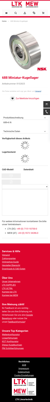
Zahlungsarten (9, 258)
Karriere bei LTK (9, 292)
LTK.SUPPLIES (9, 285)
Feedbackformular (16, 322)
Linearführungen (10, 338)
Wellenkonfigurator (11, 334)
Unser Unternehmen (11, 281)
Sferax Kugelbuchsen (12, 345)
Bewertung (7, 318)
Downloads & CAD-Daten (13, 269)
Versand (38, 91)
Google (29, 315)
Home (4, 21)
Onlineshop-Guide (10, 262)
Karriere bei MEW (10, 295)
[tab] (25, 117)
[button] (24, 98)
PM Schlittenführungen (13, 348)
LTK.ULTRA (7, 288)
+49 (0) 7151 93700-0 (27, 229)
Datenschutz (24, 372)
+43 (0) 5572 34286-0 (28, 233)
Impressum (24, 368)
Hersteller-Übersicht (11, 265)
